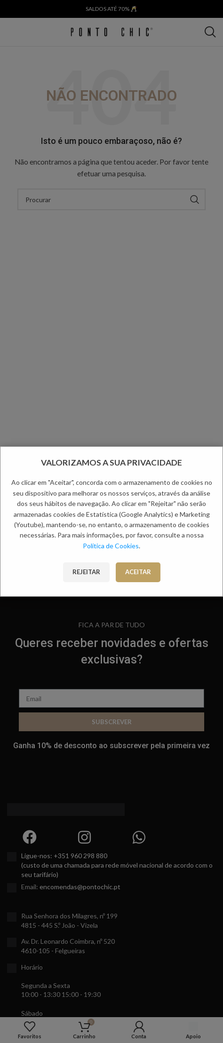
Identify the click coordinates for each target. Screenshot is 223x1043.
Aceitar (138, 572)
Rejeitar (86, 572)
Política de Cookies (111, 546)
